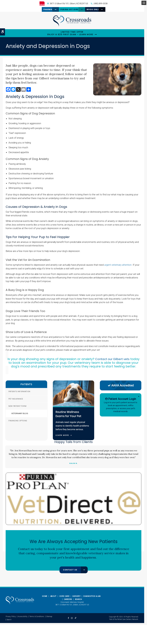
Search (78, 601)
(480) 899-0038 (100, 3)
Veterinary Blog (19, 415)
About (53, 598)
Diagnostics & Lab (92, 598)
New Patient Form (17, 408)
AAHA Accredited (121, 387)
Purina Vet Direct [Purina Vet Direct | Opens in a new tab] (68, 10)
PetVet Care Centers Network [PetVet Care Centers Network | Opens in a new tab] (127, 621)
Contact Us (70, 572)
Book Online (100, 10)
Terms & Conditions (36, 618)
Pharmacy (38, 10)
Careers (68, 601)
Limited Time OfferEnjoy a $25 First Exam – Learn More (70, 35)
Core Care (64, 598)
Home (44, 598)
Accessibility (22, 618)
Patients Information (19, 394)
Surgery (76, 598)
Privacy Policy (11, 618)
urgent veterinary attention (118, 267)
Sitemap (49, 618)
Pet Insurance (15, 401)
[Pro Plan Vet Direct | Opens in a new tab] (73, 501)
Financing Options (17, 423)
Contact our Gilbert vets (112, 361)
